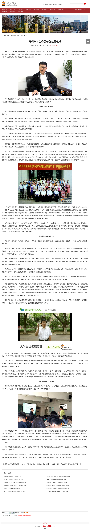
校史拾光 (82, 9)
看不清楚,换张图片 (19, 513)
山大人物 (60, 9)
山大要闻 (12, 9)
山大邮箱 (45, 4)
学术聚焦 (20, 11)
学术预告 (44, 9)
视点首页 (4, 9)
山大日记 (52, 9)
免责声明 (45, 523)
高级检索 (55, 4)
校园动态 (20, 9)
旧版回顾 (60, 4)
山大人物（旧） (16, 35)
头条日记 (4, 11)
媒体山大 (28, 9)
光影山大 (69, 9)
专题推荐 (77, 9)
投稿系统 (50, 4)
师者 (23, 35)
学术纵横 (36, 9)
